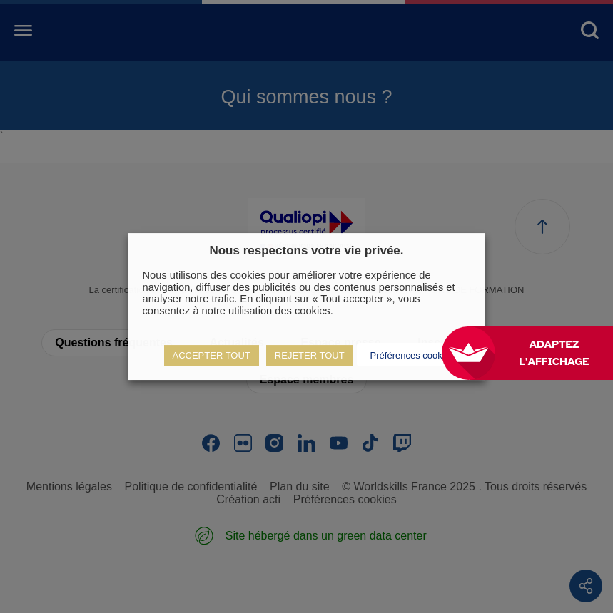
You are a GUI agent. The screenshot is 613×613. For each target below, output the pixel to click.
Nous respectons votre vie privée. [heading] (306, 250)
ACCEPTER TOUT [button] (211, 355)
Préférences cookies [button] (412, 355)
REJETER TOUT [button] (310, 355)
